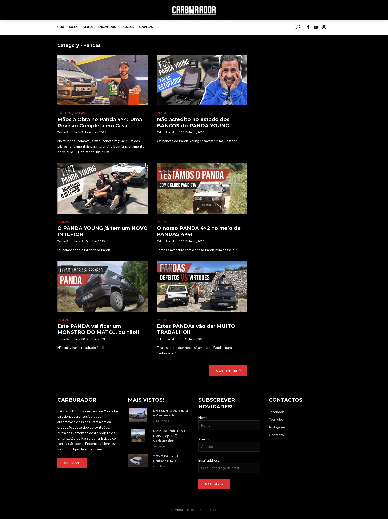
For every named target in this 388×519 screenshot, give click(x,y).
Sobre (73, 27)
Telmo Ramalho (67, 132)
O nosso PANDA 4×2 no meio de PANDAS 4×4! (199, 231)
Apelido (204, 439)
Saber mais (72, 463)
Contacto (276, 435)
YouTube (276, 420)
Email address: (209, 461)
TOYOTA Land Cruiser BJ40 (165, 458)
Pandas (79, 113)
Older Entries (226, 371)
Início (60, 27)
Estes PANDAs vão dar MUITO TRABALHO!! (196, 329)
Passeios (127, 27)
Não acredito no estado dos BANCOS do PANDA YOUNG (193, 122)
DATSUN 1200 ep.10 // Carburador (170, 413)
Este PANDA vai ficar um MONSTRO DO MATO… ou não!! (98, 329)
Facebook (276, 412)
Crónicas (146, 27)
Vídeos (88, 27)
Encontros (107, 27)
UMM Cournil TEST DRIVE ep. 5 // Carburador (169, 436)
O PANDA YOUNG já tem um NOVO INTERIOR (94, 231)
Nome (203, 418)
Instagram (277, 427)
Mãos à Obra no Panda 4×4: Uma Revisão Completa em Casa (100, 122)
